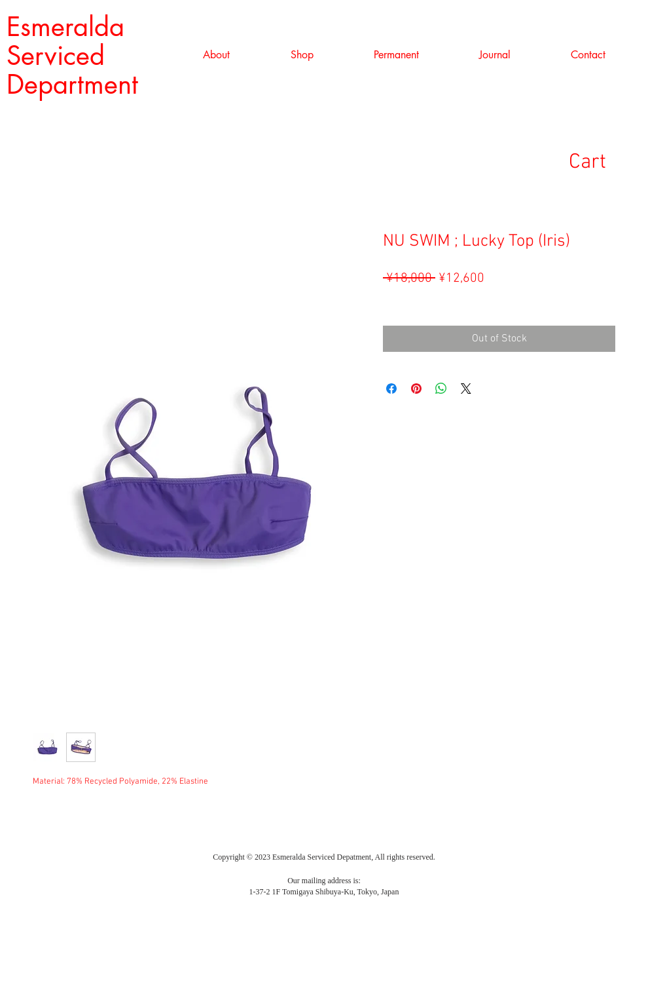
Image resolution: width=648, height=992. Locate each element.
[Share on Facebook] (391, 388)
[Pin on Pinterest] (416, 388)
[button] (302, 55)
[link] (607, 161)
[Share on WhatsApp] (441, 388)
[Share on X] (466, 388)
